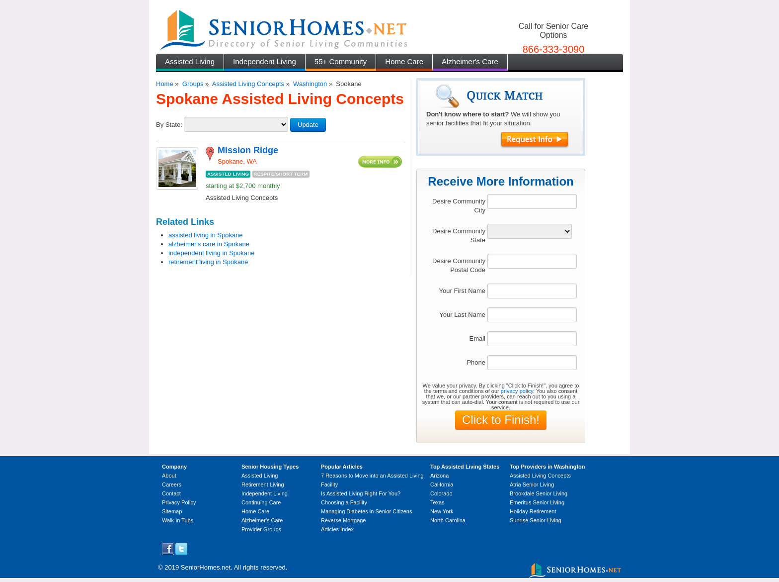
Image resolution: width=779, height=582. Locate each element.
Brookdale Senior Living (538, 493)
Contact (171, 493)
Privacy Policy (179, 502)
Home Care (404, 61)
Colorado (441, 493)
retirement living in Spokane (208, 262)
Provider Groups (261, 529)
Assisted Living (190, 61)
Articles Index (337, 529)
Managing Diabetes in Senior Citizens (366, 511)
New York (441, 511)
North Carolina (448, 520)
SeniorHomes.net (206, 567)
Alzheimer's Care (470, 61)
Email (477, 338)
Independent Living (264, 61)
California (441, 484)
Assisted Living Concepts (248, 84)
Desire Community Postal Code (458, 265)
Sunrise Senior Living (535, 520)
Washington (310, 84)
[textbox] (532, 201)
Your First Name (462, 290)
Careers (171, 484)
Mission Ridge (248, 150)
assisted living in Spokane (205, 235)
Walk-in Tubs (177, 520)
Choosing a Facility (344, 502)
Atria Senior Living (532, 484)
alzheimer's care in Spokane (208, 244)
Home (164, 84)
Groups (193, 84)
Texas (437, 502)
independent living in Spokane (211, 253)
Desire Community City (458, 205)
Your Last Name (462, 314)
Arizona (439, 476)
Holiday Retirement (533, 511)
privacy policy (517, 391)
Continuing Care (261, 502)
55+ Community (340, 61)
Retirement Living (262, 484)
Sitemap (172, 511)
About (169, 476)
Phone (476, 362)
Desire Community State (458, 235)
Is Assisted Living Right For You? (360, 493)
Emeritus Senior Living (537, 502)
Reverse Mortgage (343, 520)
